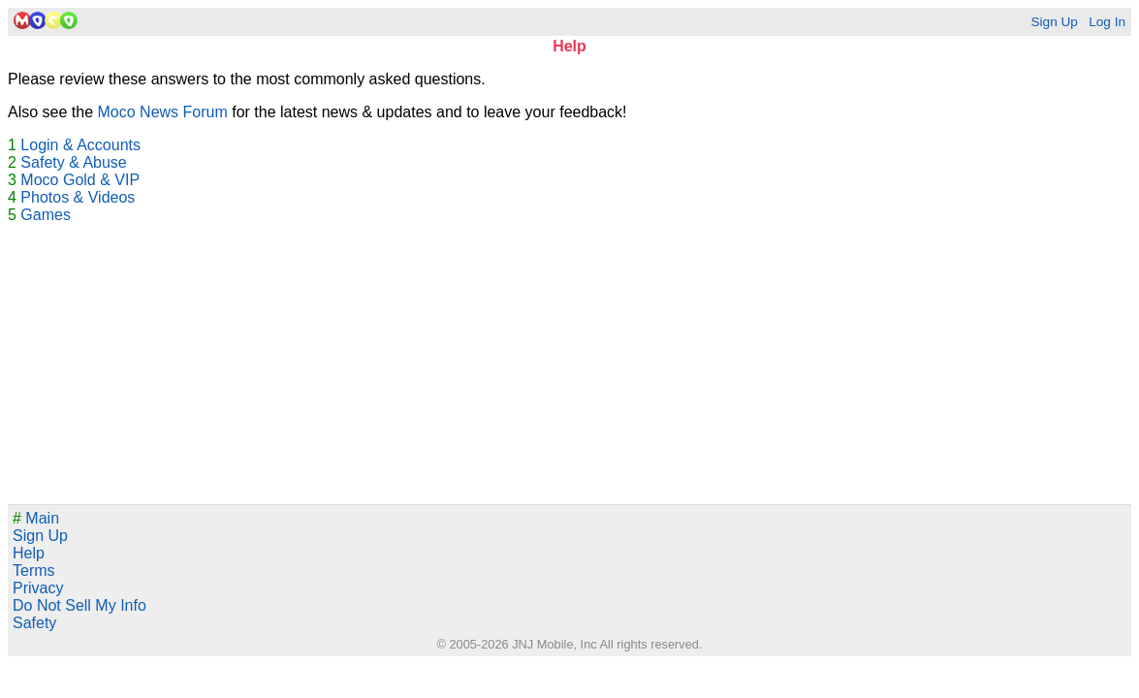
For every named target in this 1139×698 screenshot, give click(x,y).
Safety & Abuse (73, 162)
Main (36, 518)
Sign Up (1053, 22)
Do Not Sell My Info (79, 605)
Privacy (38, 588)
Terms (34, 570)
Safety (34, 623)
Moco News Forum (163, 112)
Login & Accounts (80, 145)
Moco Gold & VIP (80, 180)
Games (45, 214)
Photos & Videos (77, 197)
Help (29, 553)
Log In (1107, 22)
